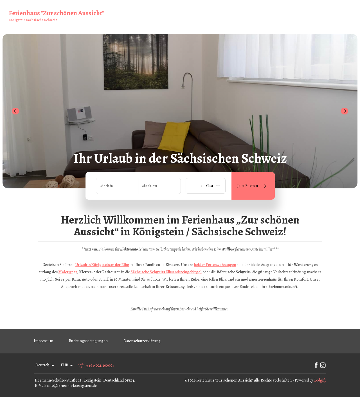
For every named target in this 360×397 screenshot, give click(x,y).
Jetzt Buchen (253, 185)
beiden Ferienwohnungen (215, 264)
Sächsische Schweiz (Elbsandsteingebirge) (166, 272)
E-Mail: (40, 385)
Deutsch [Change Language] (45, 365)
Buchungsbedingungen (88, 341)
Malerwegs (67, 272)
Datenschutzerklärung (142, 341)
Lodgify (320, 380)
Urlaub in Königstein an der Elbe (102, 264)
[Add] (218, 185)
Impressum (43, 341)
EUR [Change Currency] (67, 365)
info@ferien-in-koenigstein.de (72, 385)
